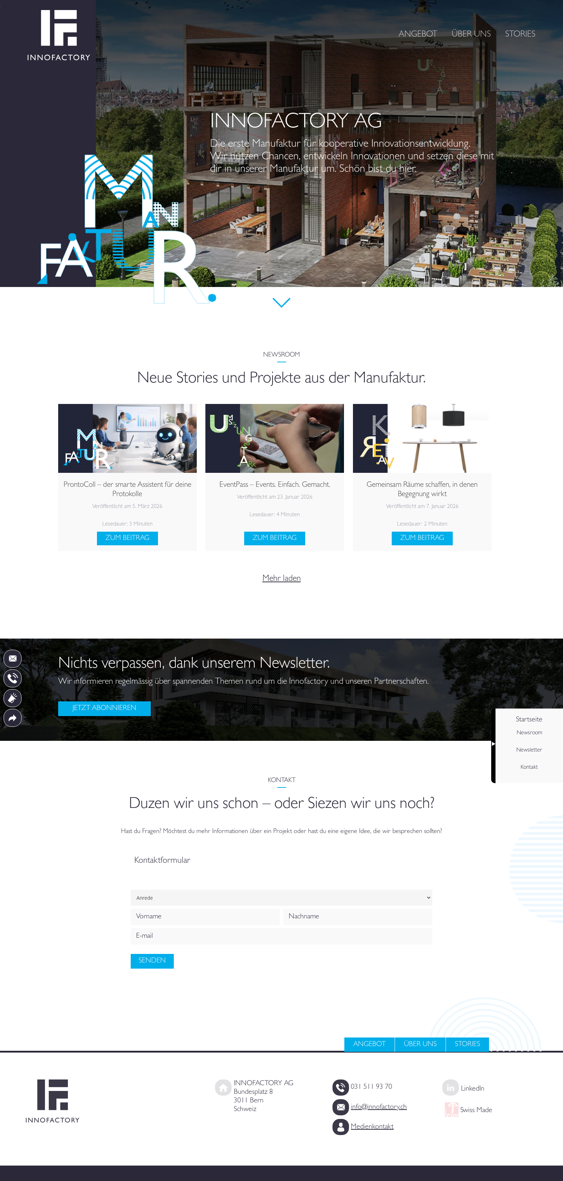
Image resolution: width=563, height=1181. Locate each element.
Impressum (424, 1169)
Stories (467, 1044)
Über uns (420, 1044)
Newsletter (529, 750)
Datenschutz (471, 1169)
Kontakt (529, 768)
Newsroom (529, 733)
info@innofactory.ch (379, 1097)
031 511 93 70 (371, 1084)
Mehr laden (281, 579)
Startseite (529, 720)
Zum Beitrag (127, 538)
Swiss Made (475, 1100)
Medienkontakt (372, 1110)
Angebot (369, 1044)
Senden (152, 961)
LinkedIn (472, 1084)
